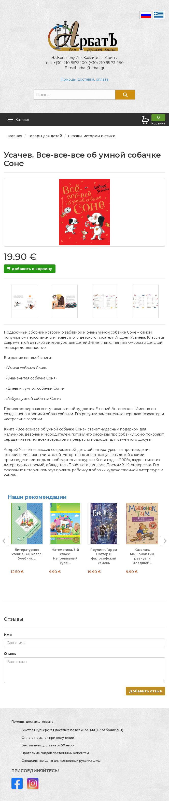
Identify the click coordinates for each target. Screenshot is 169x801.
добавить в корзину (29, 268)
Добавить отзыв (145, 691)
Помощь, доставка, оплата (84, 79)
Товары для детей (45, 136)
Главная (15, 136)
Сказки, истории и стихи (91, 136)
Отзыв (10, 653)
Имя (8, 634)
